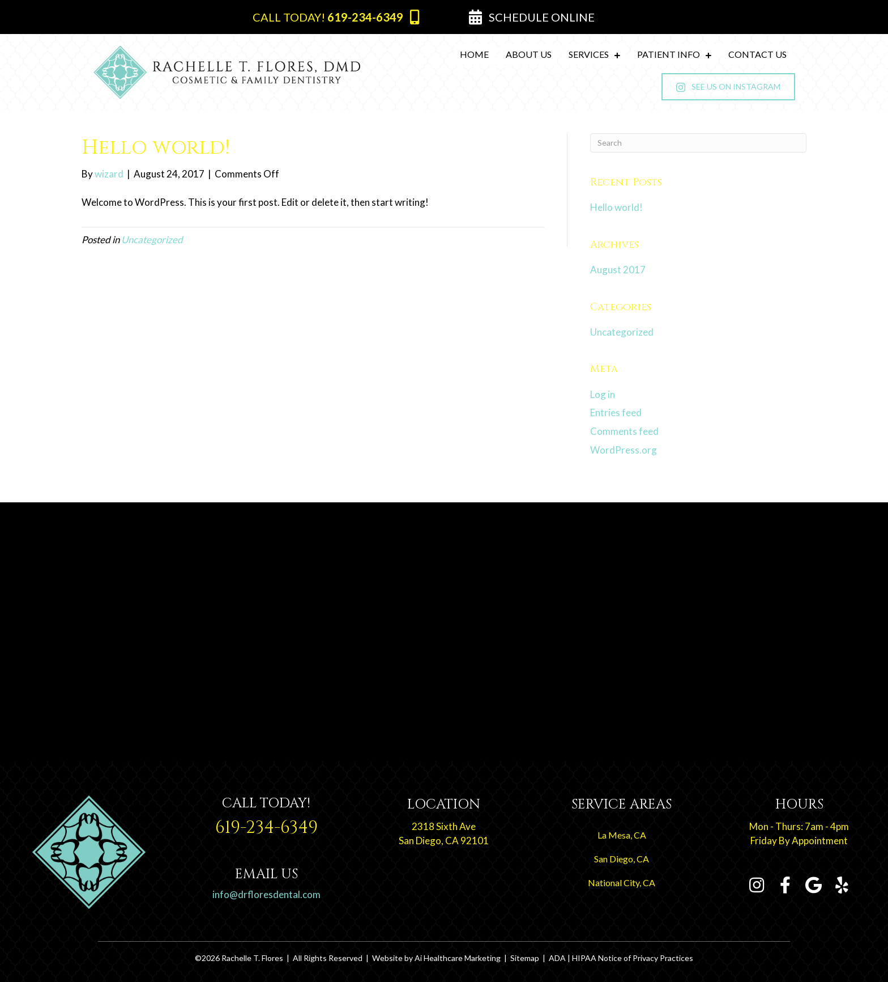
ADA (557, 958)
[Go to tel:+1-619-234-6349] (266, 819)
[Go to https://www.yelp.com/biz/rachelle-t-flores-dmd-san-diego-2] (841, 886)
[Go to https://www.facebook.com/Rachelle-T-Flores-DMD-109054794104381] (784, 886)
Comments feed (624, 431)
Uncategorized (152, 240)
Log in (602, 394)
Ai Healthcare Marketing (458, 958)
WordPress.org (623, 450)
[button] (336, 17)
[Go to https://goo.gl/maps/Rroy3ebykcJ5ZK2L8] (444, 824)
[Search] (698, 143)
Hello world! (616, 207)
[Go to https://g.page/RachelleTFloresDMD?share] (813, 886)
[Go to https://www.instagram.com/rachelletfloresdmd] (756, 886)
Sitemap (524, 958)
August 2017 (618, 270)
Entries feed (616, 412)
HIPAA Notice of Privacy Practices (632, 958)
